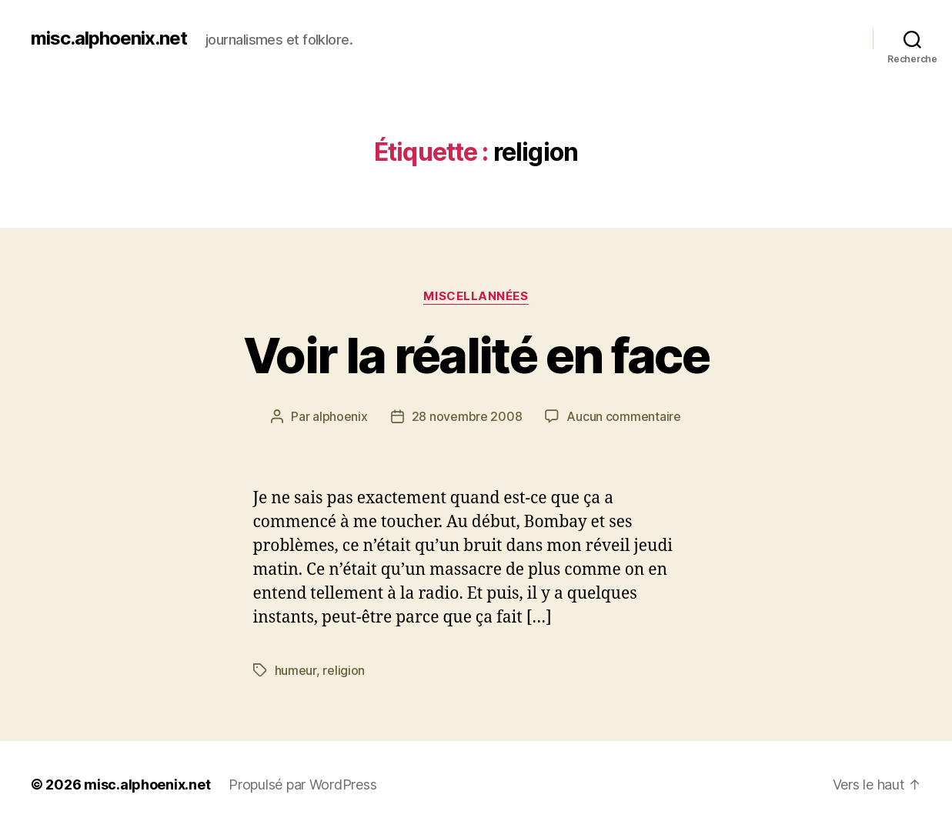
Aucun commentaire (623, 416)
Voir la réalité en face (476, 355)
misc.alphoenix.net (109, 38)
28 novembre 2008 (467, 416)
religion (343, 670)
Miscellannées (475, 296)
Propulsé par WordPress (302, 784)
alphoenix (340, 416)
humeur (295, 670)
